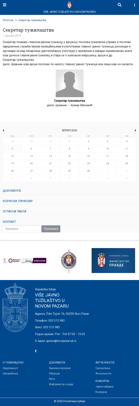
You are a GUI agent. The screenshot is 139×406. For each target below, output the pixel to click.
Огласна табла (14, 211)
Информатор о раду (61, 384)
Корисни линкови (18, 201)
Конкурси (101, 391)
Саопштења (103, 368)
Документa (12, 190)
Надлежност (10, 368)
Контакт (9, 222)
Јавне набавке (105, 386)
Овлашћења (10, 373)
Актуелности (103, 373)
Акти (52, 378)
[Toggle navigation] (4, 5)
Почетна (8, 20)
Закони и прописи (60, 368)
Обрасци (54, 373)
